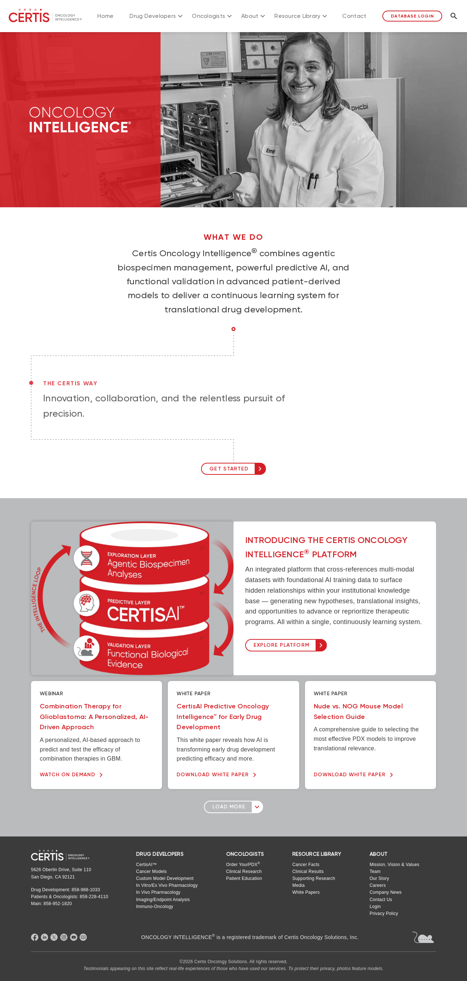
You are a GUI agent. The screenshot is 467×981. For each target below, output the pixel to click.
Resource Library (297, 15)
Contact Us (381, 899)
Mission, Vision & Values (394, 864)
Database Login (412, 16)
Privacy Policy (384, 913)
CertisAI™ (146, 864)
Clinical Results (308, 871)
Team (375, 871)
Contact (354, 15)
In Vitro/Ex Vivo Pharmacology (167, 885)
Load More (228, 807)
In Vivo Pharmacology (158, 892)
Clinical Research (244, 871)
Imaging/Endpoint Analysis (163, 899)
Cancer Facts (305, 864)
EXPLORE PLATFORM (281, 645)
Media (298, 885)
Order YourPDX (243, 864)
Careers (378, 885)
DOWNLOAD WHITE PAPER (212, 775)
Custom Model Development (165, 878)
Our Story (379, 878)
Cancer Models (151, 871)
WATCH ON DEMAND (67, 775)
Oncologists (208, 15)
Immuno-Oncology (154, 906)
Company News (386, 892)
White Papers (306, 892)
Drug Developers (153, 15)
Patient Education (244, 878)
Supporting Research (313, 878)
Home (105, 15)
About (249, 15)
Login (375, 906)
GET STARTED (228, 469)
